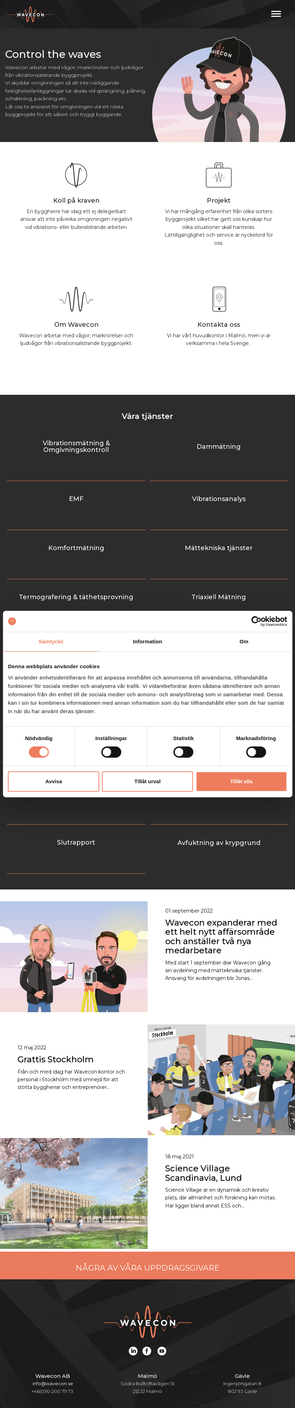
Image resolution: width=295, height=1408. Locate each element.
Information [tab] (147, 641)
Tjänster (80, 1369)
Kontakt (106, 1384)
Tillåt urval (147, 781)
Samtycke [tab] (50, 641)
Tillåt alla (241, 781)
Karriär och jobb (231, 1369)
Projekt (121, 1369)
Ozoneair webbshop (168, 1384)
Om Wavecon (168, 1369)
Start (43, 1369)
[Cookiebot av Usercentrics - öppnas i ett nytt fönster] (256, 621)
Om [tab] (244, 641)
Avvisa (53, 781)
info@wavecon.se (53, 1268)
